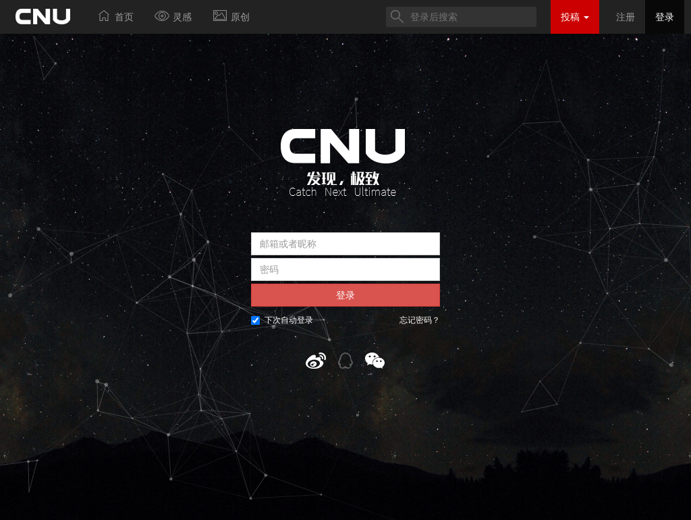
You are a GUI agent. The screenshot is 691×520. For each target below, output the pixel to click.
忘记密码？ (419, 320)
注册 (625, 16)
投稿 (575, 16)
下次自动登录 (282, 320)
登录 (664, 16)
